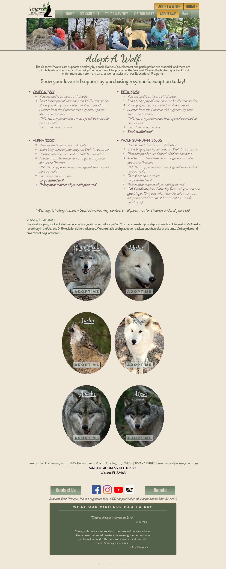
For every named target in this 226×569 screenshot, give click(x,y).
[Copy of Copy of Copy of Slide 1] (111, 564)
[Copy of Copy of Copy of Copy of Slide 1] (123, 564)
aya (141, 321)
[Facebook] (96, 489)
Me (95, 291)
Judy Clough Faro (140, 547)
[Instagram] (107, 489)
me (95, 364)
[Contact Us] (65, 490)
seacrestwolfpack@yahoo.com (178, 463)
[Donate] (160, 490)
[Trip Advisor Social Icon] (129, 489)
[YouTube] (118, 489)
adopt (83, 364)
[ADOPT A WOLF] (168, 6)
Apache (87, 394)
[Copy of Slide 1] (99, 564)
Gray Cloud (87, 248)
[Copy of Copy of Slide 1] (107, 564)
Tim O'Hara (140, 521)
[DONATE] (191, 6)
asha (89, 321)
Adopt (83, 291)
